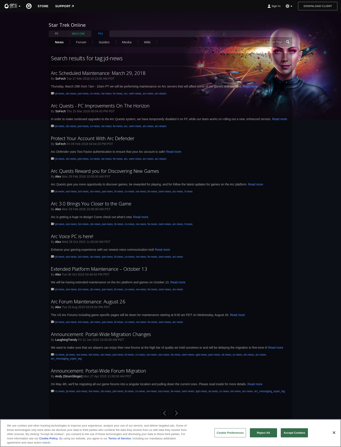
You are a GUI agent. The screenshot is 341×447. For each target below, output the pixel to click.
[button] (12, 6)
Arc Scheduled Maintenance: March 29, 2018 (98, 73)
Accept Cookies (294, 432)
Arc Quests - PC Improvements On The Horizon (100, 105)
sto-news (71, 93)
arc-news (148, 93)
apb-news (201, 354)
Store (43, 6)
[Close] (334, 432)
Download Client (318, 6)
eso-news (163, 354)
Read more (250, 86)
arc (126, 93)
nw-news (106, 93)
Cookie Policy (48, 438)
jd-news (59, 93)
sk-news (226, 354)
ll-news (188, 191)
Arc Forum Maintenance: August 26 (88, 301)
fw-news (117, 93)
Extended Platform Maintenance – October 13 (99, 269)
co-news (95, 93)
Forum (81, 42)
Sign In (274, 6)
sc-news (237, 354)
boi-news (83, 191)
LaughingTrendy (66, 339)
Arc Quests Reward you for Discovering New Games (105, 171)
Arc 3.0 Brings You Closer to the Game (91, 203)
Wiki (147, 42)
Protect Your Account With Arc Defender (92, 138)
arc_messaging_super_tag (66, 358)
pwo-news (214, 354)
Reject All (263, 432)
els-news (249, 354)
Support (64, 6)
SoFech (60, 78)
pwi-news (83, 93)
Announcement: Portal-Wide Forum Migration (98, 370)
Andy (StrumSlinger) (68, 376)
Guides (104, 42)
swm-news (135, 93)
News (59, 42)
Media (127, 42)
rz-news (59, 354)
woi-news (71, 191)
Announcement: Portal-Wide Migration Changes (101, 334)
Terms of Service (119, 438)
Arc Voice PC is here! (72, 236)
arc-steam (160, 93)
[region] (170, 433)
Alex (58, 176)
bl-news (118, 191)
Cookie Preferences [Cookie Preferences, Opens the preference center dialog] (230, 432)
